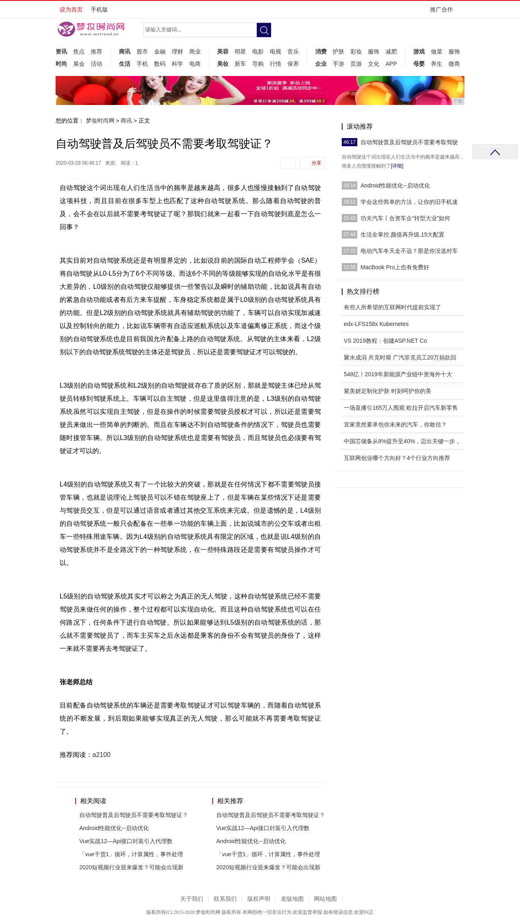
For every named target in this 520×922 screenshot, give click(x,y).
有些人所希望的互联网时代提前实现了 (392, 307)
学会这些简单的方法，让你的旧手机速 (409, 202)
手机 (142, 63)
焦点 (79, 51)
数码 (160, 63)
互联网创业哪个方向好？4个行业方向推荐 (397, 458)
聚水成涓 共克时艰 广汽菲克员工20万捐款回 (400, 357)
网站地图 (325, 899)
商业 (195, 51)
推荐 (96, 51)
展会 (79, 63)
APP (391, 63)
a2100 (101, 754)
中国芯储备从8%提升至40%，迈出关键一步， (402, 441)
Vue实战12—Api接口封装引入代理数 (126, 841)
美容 (223, 51)
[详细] (397, 166)
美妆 (223, 63)
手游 (338, 63)
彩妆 (356, 51)
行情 (275, 63)
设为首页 (71, 9)
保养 (293, 63)
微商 (454, 63)
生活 (124, 63)
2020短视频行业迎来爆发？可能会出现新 (131, 867)
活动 (96, 63)
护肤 (338, 51)
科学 (177, 63)
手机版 (99, 9)
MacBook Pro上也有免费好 (395, 267)
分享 (316, 163)
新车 (240, 63)
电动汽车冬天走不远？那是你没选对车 (409, 251)
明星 (240, 51)
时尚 (61, 63)
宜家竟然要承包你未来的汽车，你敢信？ (395, 424)
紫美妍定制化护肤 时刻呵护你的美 (387, 391)
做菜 (436, 51)
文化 (373, 63)
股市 (142, 51)
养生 (436, 63)
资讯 (61, 51)
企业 (321, 63)
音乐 (293, 51)
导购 (258, 63)
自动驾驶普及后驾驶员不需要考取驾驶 (409, 142)
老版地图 (292, 899)
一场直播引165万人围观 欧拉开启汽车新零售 (401, 407)
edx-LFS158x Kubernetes (376, 324)
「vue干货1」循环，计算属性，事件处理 (131, 854)
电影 (258, 51)
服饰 (373, 51)
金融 (160, 51)
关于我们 (191, 899)
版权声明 (258, 899)
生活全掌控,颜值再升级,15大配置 (402, 234)
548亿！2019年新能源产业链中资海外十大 (398, 374)
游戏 (419, 51)
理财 (177, 51)
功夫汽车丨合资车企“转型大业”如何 (405, 218)
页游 (356, 63)
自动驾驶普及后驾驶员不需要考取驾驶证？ (133, 815)
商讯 (124, 51)
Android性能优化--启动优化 (114, 828)
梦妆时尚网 (100, 120)
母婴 (419, 63)
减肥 (391, 51)
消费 (321, 51)
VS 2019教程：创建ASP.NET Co (385, 340)
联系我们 (225, 899)
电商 (195, 63)
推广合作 (444, 12)
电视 (275, 51)
